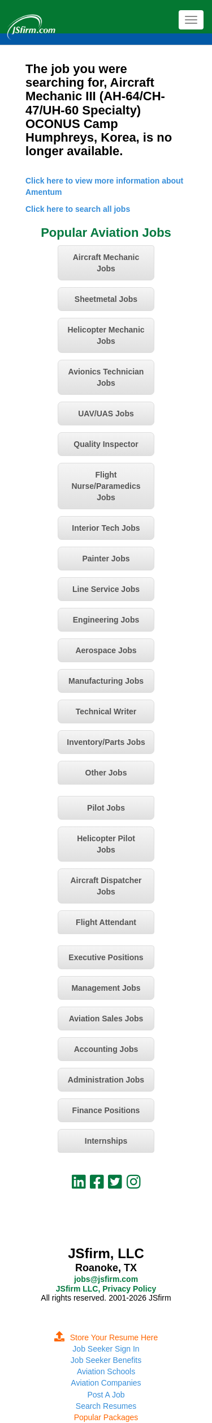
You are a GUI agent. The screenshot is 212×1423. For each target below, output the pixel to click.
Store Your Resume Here (106, 1337)
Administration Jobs (106, 1079)
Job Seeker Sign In (105, 1348)
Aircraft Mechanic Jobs (106, 263)
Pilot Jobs (106, 807)
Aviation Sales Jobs (106, 1018)
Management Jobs (105, 987)
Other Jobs (106, 772)
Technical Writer (106, 711)
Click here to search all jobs (77, 209)
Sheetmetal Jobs (106, 299)
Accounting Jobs (106, 1049)
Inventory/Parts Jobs (106, 742)
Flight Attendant (106, 922)
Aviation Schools (106, 1371)
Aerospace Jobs (105, 650)
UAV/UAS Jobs (106, 413)
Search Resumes (106, 1406)
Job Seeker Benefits (106, 1360)
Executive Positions (105, 957)
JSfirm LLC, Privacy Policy (106, 1288)
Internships (106, 1140)
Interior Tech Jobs (106, 527)
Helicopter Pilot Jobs (106, 844)
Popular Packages (106, 1417)
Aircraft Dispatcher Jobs (105, 886)
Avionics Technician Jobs (106, 377)
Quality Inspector (105, 444)
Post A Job (105, 1394)
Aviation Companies (106, 1382)
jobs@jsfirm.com (106, 1279)
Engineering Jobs (106, 619)
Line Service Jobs (106, 589)
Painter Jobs (105, 558)
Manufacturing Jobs (106, 680)
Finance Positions (106, 1110)
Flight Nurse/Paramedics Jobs (105, 486)
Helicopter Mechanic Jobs (105, 335)
